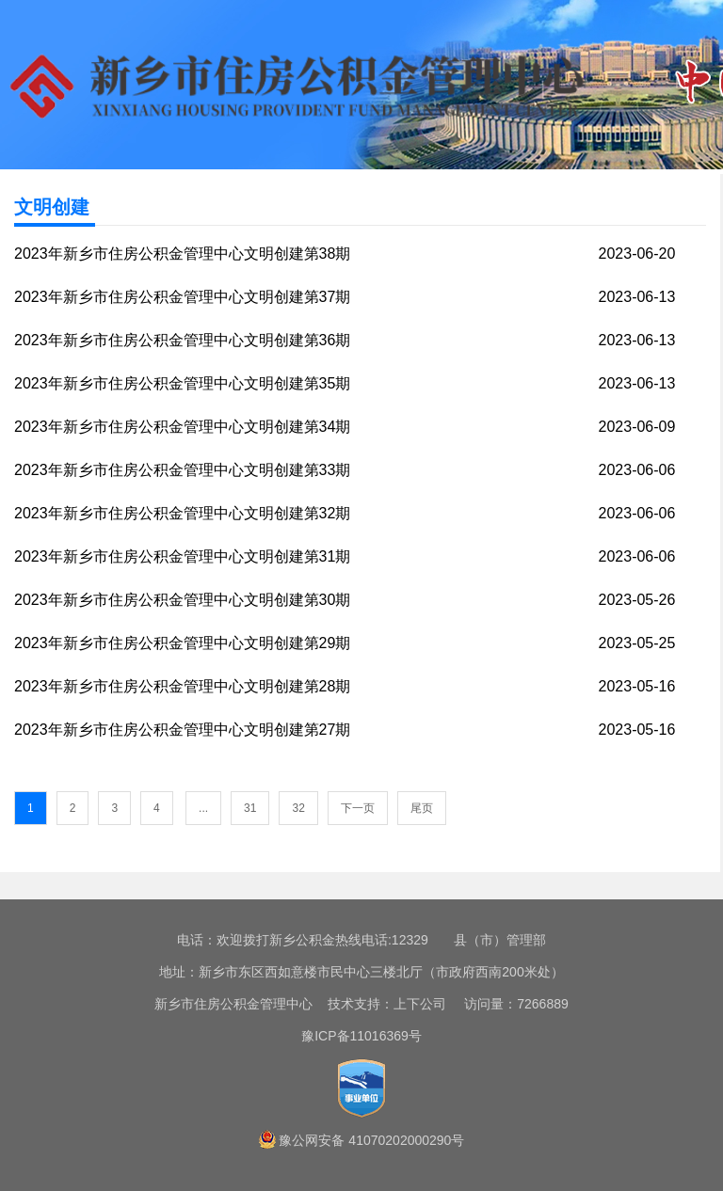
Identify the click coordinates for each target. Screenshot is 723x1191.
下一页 (358, 808)
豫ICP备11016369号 (361, 1035)
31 (250, 808)
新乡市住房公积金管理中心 (233, 1003)
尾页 (421, 808)
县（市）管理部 (500, 939)
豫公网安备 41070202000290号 (371, 1140)
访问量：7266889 (509, 1003)
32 (298, 808)
